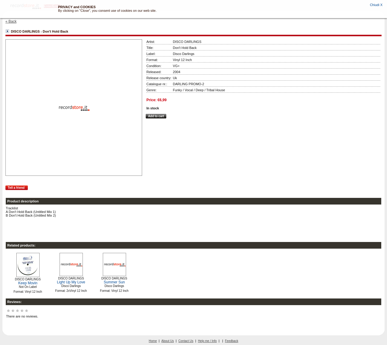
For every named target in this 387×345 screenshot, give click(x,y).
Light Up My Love (71, 282)
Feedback (231, 341)
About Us (167, 341)
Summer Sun (114, 282)
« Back (11, 21)
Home (153, 341)
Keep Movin (27, 283)
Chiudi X (376, 5)
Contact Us (185, 341)
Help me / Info (207, 341)
